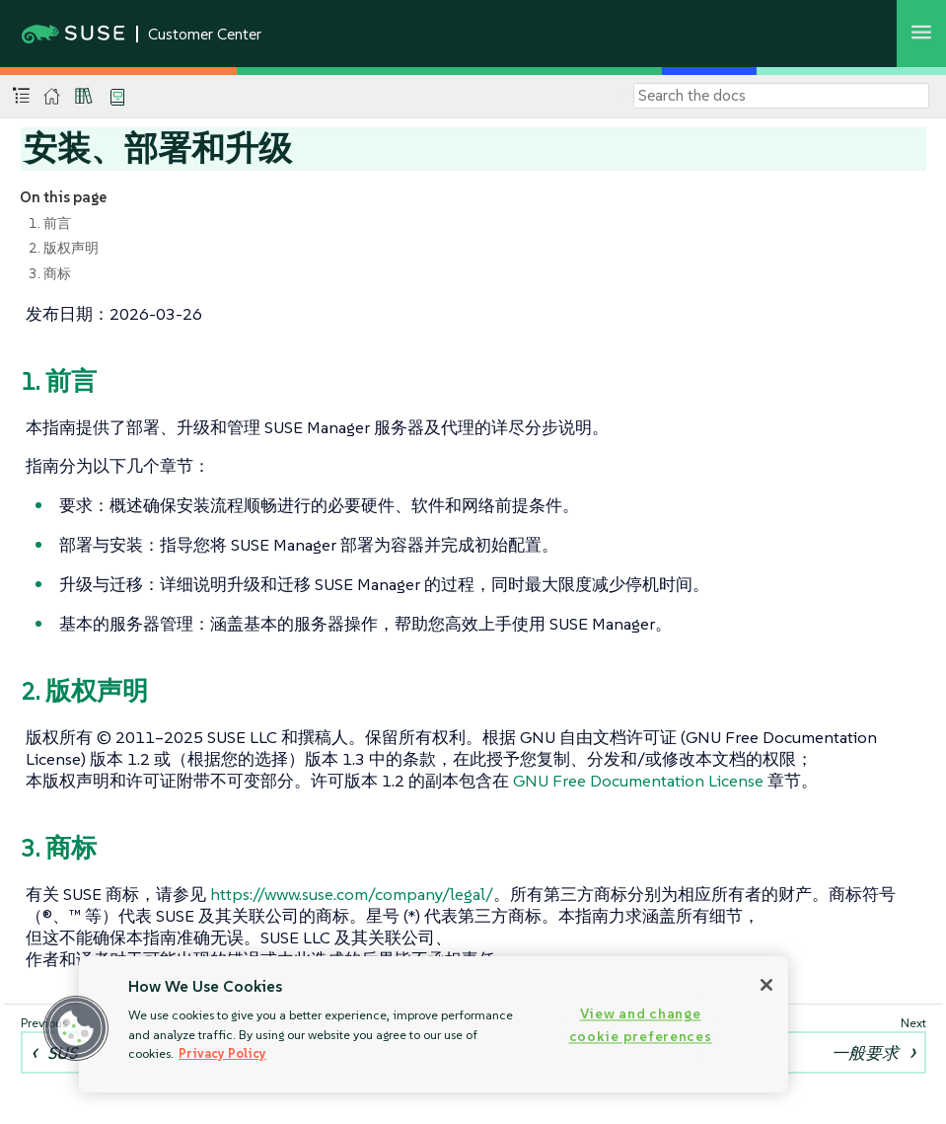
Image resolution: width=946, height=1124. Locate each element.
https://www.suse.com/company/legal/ (351, 894)
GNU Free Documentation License (638, 780)
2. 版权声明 (64, 248)
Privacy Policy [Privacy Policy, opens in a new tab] (222, 1053)
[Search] (781, 96)
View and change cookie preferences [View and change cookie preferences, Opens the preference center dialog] (640, 1025)
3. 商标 (50, 273)
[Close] (766, 985)
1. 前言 (50, 223)
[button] (76, 1028)
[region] (433, 1024)
